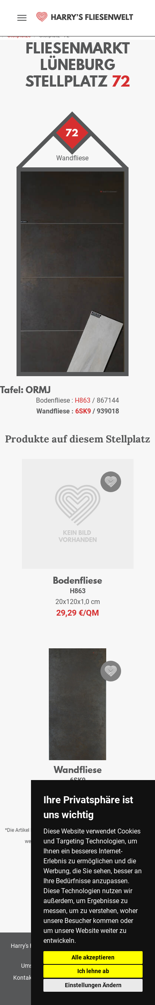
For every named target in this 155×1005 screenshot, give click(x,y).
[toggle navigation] (22, 18)
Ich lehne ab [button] (93, 971)
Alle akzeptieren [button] (93, 957)
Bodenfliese (77, 580)
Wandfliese (78, 769)
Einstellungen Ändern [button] (93, 985)
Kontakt (23, 977)
